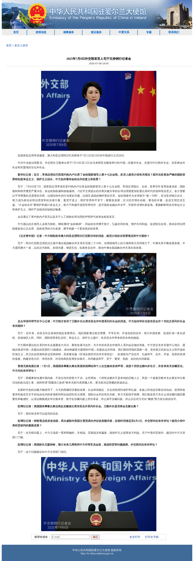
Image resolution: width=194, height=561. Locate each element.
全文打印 (134, 537)
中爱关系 (124, 32)
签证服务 (96, 32)
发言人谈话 (21, 45)
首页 (16, 32)
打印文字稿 (151, 537)
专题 (149, 32)
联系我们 (173, 32)
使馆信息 (41, 32)
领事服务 (68, 32)
